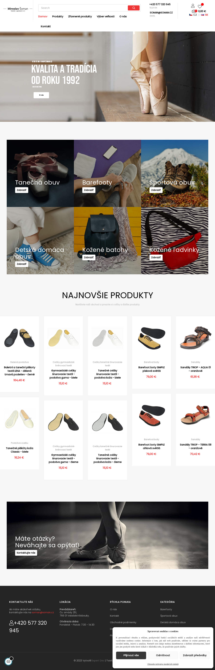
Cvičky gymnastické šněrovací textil (63, 364)
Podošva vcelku (19, 443)
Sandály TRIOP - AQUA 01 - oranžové (195, 369)
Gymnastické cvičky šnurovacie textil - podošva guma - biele (63, 374)
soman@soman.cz (43, 612)
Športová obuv (169, 615)
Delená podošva (19, 362)
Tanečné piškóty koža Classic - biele (19, 449)
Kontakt (114, 615)
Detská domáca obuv (173, 622)
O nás (113, 609)
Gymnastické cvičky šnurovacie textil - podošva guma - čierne (63, 458)
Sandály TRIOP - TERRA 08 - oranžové (195, 446)
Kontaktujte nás (27, 556)
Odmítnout (163, 655)
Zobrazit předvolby (194, 655)
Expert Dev (98, 660)
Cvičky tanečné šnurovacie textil (107, 364)
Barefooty (166, 609)
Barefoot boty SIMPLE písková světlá (151, 369)
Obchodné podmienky (123, 622)
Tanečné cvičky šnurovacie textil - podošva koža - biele (107, 374)
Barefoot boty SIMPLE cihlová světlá (151, 446)
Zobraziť (23, 194)
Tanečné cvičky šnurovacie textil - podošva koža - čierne (108, 458)
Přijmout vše (131, 655)
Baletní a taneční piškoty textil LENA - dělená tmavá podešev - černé (19, 371)
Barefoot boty (151, 362)
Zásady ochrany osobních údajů (163, 664)
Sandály (195, 362)
